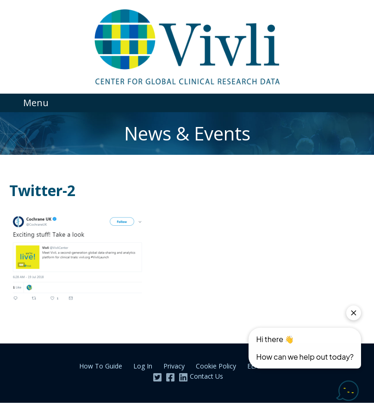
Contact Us (206, 376)
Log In (142, 366)
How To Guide (100, 366)
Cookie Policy (216, 366)
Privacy (174, 366)
